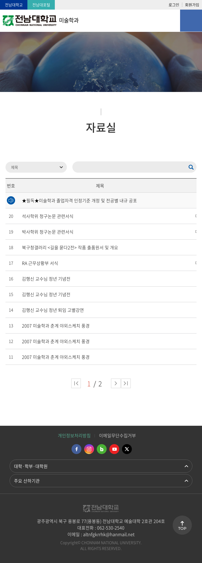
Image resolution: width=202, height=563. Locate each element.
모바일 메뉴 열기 (191, 21)
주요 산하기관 (27, 480)
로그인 (174, 5)
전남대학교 (14, 4)
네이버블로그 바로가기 (102, 449)
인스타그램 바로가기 (89, 449)
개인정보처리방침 (74, 435)
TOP (182, 528)
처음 (76, 383)
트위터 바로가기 (127, 449)
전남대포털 (41, 4)
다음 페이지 (116, 383)
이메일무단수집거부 (117, 435)
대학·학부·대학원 (31, 466)
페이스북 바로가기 (76, 449)
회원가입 (192, 5)
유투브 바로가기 (114, 449)
